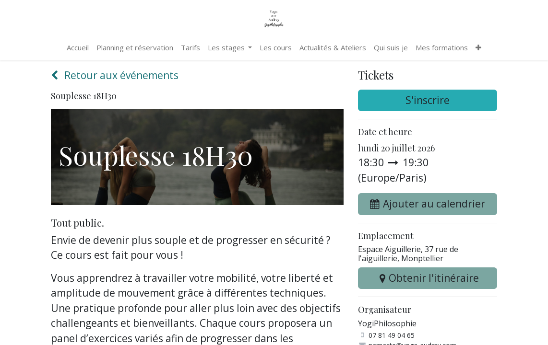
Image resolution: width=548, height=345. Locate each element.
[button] (427, 204)
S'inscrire (427, 100)
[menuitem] (78, 47)
